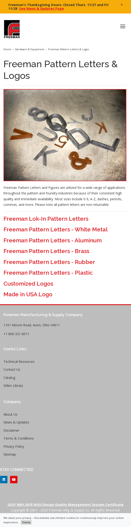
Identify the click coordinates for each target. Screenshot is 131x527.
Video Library (13, 385)
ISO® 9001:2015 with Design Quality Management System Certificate (66, 504)
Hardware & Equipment (29, 49)
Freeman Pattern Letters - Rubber (49, 262)
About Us (10, 414)
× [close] (122, 4)
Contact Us (11, 369)
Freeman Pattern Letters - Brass (46, 251)
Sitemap (9, 454)
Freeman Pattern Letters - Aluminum (52, 240)
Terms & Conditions (18, 438)
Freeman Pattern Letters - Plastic (48, 272)
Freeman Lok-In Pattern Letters (45, 218)
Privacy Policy (13, 446)
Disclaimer (11, 430)
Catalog (9, 377)
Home (7, 49)
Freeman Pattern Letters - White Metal (55, 229)
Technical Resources (18, 361)
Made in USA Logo (27, 294)
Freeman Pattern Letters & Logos (68, 49)
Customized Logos (28, 283)
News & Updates (16, 422)
